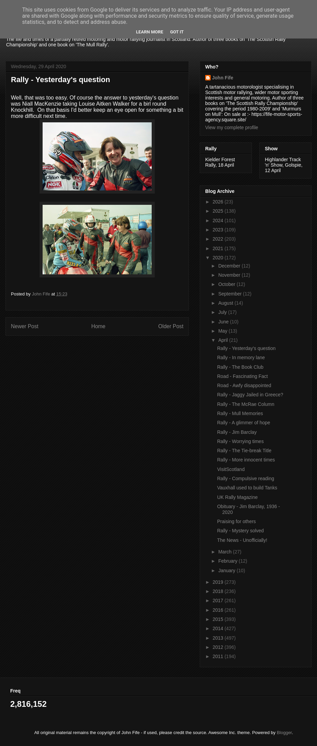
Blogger (284, 732)
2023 (219, 229)
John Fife (222, 77)
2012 (219, 647)
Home (98, 326)
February (228, 561)
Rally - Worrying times (240, 441)
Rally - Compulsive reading (245, 478)
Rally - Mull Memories (240, 413)
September (230, 293)
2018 (219, 591)
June (224, 321)
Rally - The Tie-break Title (244, 450)
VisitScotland (231, 469)
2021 (219, 248)
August (226, 303)
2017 (219, 600)
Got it (177, 31)
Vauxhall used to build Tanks (247, 487)
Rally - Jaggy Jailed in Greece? (250, 394)
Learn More (149, 31)
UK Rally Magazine (237, 497)
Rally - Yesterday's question (246, 348)
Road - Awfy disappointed (244, 385)
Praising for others (236, 521)
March (225, 551)
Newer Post (25, 326)
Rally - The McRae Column (245, 404)
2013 (219, 638)
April (223, 340)
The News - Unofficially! (242, 540)
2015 (219, 619)
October (227, 284)
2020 (219, 257)
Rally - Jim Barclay (237, 432)
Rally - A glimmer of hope (243, 422)
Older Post (170, 326)
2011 (219, 656)
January (227, 570)
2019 (219, 582)
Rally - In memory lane (241, 357)
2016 (219, 610)
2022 (219, 239)
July (223, 312)
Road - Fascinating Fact (242, 376)
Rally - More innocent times (246, 459)
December (229, 266)
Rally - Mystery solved (240, 530)
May (223, 331)
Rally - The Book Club (240, 367)
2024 (219, 220)
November (229, 275)
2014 (219, 628)
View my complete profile (231, 127)
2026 (219, 201)
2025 (219, 211)
